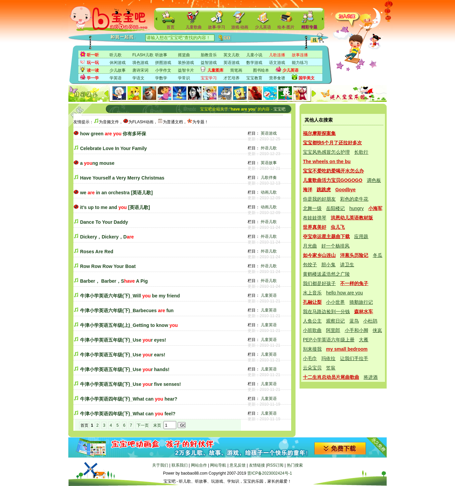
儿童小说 (254, 55)
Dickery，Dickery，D (107, 236)
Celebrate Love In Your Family (113, 148)
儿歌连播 (277, 55)
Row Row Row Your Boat (108, 266)
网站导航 (218, 465)
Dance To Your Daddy (104, 222)
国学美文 (307, 78)
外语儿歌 (269, 148)
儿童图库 (215, 70)
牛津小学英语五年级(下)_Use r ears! (122, 354)
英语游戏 (231, 62)
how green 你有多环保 (113, 133)
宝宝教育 (254, 78)
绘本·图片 (286, 27)
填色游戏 (140, 62)
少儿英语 (263, 27)
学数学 (161, 78)
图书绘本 (261, 70)
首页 (171, 27)
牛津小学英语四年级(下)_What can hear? (128, 399)
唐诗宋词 (140, 70)
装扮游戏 (186, 62)
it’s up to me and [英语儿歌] (115, 207)
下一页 (143, 425)
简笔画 (236, 70)
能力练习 (300, 62)
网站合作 (199, 465)
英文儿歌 (231, 55)
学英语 (116, 78)
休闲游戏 (118, 62)
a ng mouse (97, 163)
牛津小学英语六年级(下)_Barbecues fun (127, 310)
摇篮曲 (184, 55)
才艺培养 (231, 78)
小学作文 (163, 70)
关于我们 (160, 465)
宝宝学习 (209, 78)
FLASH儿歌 (142, 55)
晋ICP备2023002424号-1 (269, 473)
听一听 (93, 55)
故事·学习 (216, 27)
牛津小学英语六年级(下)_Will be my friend (130, 295)
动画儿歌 (269, 192)
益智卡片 (186, 70)
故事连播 (300, 55)
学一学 (93, 78)
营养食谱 (277, 78)
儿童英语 (269, 295)
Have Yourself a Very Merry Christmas (122, 178)
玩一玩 (93, 62)
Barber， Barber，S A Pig (114, 281)
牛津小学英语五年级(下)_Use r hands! (125, 369)
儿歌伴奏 (269, 177)
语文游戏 (277, 62)
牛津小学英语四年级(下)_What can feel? (128, 413)
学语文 (138, 78)
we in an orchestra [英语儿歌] (116, 192)
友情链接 (257, 465)
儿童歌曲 (194, 27)
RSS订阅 (275, 465)
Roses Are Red (96, 251)
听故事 (161, 55)
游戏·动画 (239, 27)
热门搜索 (295, 465)
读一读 (93, 70)
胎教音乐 (209, 55)
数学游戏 (254, 62)
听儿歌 (116, 55)
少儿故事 (118, 70)
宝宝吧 (279, 109)
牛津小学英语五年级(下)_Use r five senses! (130, 384)
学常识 (184, 78)
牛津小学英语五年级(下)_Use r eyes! (123, 340)
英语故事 (269, 162)
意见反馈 (238, 465)
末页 (157, 425)
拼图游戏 (163, 62)
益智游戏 (209, 62)
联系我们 (180, 465)
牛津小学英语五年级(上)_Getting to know (129, 325)
